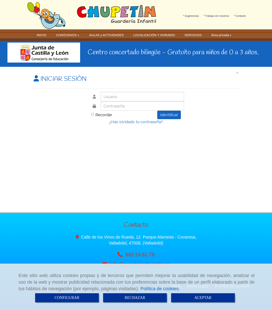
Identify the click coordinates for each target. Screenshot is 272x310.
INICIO (41, 35)
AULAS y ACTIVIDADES (106, 35)
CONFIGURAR (66, 298)
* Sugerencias (191, 15)
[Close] (237, 72)
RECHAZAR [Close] (135, 298)
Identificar (169, 115)
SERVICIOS (193, 35)
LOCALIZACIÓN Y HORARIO (154, 35)
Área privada (221, 35)
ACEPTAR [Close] (203, 298)
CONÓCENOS (68, 35)
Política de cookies (159, 288)
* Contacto (240, 15)
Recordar (101, 115)
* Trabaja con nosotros (216, 15)
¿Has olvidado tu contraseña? (136, 122)
